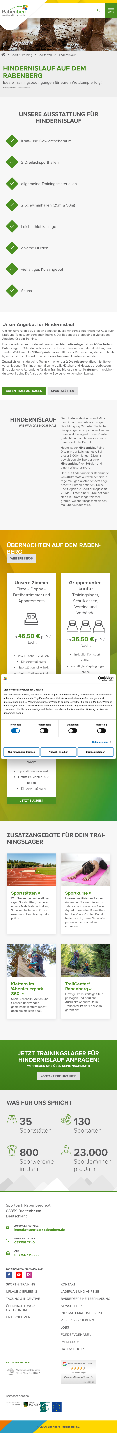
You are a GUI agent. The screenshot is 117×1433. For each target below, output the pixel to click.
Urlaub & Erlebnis (21, 1291)
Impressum (70, 1341)
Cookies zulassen (95, 752)
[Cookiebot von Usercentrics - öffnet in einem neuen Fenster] (100, 678)
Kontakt (68, 1284)
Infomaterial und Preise (82, 1313)
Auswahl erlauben (58, 752)
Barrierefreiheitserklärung (85, 1298)
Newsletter (71, 1305)
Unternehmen (18, 1317)
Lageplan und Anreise (80, 1291)
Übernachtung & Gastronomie (21, 1307)
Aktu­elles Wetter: (18, 1362)
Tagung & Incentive (23, 1298)
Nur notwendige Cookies (21, 752)
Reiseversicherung (77, 1320)
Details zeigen (100, 742)
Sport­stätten (62, 391)
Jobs (65, 1327)
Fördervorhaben (76, 1334)
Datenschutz (72, 1348)
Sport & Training (20, 1284)
